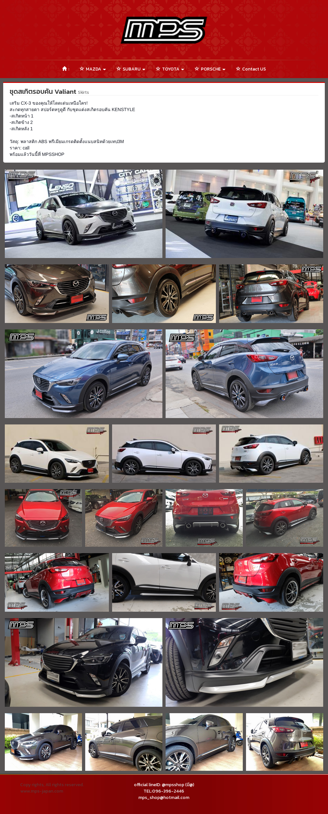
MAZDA (93, 69)
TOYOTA (170, 69)
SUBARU (131, 69)
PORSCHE (210, 69)
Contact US (251, 69)
